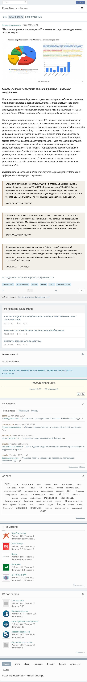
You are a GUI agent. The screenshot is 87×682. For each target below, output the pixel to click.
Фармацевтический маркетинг (24, 621)
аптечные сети (31, 491)
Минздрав (67, 497)
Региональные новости (12, 447)
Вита (52, 284)
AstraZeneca (27, 484)
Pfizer (32, 487)
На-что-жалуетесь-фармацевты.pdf (34, 297)
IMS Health (11, 488)
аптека (49, 487)
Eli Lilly (48, 484)
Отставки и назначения (21, 642)
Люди (26, 664)
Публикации (23, 411)
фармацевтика (61, 508)
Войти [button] (80, 2)
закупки (15, 498)
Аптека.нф (16, 564)
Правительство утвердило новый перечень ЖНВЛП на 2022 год (50, 418)
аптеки (34, 284)
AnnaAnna (6, 435)
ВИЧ (69, 491)
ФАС (43, 511)
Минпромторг (13, 501)
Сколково (21, 507)
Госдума (23, 495)
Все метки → (80, 518)
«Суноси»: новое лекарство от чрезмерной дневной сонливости (52, 427)
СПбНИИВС (35, 508)
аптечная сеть (72, 488)
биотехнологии (47, 491)
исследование (22, 284)
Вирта (14, 554)
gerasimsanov (8, 424)
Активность (75, 664)
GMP (79, 485)
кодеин (24, 498)
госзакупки (38, 494)
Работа (62, 664)
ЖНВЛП (63, 494)
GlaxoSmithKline (68, 485)
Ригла (43, 284)
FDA (56, 484)
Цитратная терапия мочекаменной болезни (41, 438)
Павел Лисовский (44, 501)
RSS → (82, 467)
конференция (35, 498)
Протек (13, 505)
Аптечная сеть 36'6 (12, 491)
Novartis (22, 488)
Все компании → (79, 585)
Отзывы (34, 411)
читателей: (35, 389)
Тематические (16, 17)
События (51, 664)
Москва (28, 501)
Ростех (71, 505)
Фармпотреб (8, 284)
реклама (41, 505)
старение (48, 508)
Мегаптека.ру (17, 544)
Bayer (39, 485)
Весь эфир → (73, 467)
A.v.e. (16, 484)
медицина (50, 497)
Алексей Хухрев (64, 284)
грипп (51, 494)
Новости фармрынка (11, 25)
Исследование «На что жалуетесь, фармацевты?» (28, 277)
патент (58, 501)
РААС (32, 505)
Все (5, 17)
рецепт (50, 505)
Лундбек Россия (18, 533)
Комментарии (9, 411)
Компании (38, 664)
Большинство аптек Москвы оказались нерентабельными (34, 330)
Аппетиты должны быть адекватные (23, 341)
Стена (6, 669)
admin (4, 416)
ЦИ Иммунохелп (18, 575)
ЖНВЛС (75, 494)
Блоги (17, 664)
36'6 (7, 484)
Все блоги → (80, 652)
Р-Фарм (22, 505)
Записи (6, 664)
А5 (40, 487)
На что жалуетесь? (10, 438)
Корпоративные (33, 17)
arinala (5, 444)
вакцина (60, 491)
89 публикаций (51, 389)
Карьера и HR (17, 601)
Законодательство (10, 418)
